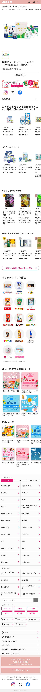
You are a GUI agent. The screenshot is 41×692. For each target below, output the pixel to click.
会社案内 (18, 677)
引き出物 (19, 613)
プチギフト (7, 609)
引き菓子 (32, 613)
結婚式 (20, 609)
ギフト (7, 613)
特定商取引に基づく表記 (22, 679)
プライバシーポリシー (29, 677)
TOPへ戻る (35, 679)
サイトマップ (10, 677)
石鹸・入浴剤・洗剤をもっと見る (19, 268)
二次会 (33, 609)
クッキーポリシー (9, 679)
